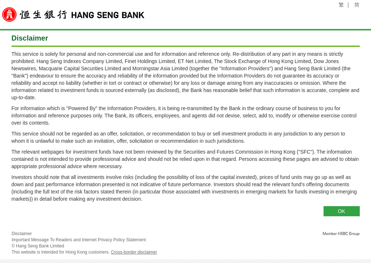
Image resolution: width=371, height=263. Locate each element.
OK (341, 211)
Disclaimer (22, 233)
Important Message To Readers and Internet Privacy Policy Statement (79, 239)
